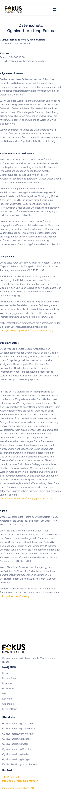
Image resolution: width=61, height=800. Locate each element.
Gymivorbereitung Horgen (16, 759)
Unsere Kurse (9, 678)
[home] (16, 9)
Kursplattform (9, 709)
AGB (33, 788)
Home (5, 673)
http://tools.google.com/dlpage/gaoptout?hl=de (26, 498)
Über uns (7, 683)
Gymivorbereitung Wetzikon (17, 749)
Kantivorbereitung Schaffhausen (19, 764)
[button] (54, 9)
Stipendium (8, 704)
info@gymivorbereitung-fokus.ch (20, 780)
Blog (4, 693)
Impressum (8, 788)
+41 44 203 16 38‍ (11, 777)
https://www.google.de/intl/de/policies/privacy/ (26, 330)
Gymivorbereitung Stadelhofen (18, 728)
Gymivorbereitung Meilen (15, 754)
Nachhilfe (7, 699)
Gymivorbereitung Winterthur (18, 734)
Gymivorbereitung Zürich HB (17, 723)
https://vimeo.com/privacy (14, 596)
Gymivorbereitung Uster (15, 744)
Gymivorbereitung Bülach (15, 739)
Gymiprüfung (9, 688)
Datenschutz (22, 788)
